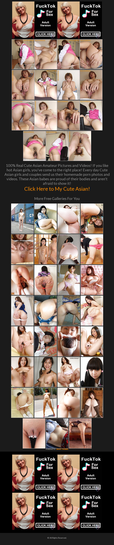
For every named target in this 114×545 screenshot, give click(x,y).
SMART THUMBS (62, 449)
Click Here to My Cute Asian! (57, 188)
